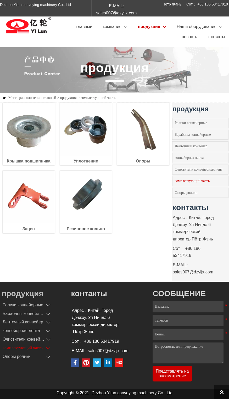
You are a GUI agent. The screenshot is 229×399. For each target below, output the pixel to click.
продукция (68, 98)
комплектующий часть (98, 98)
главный (49, 98)
